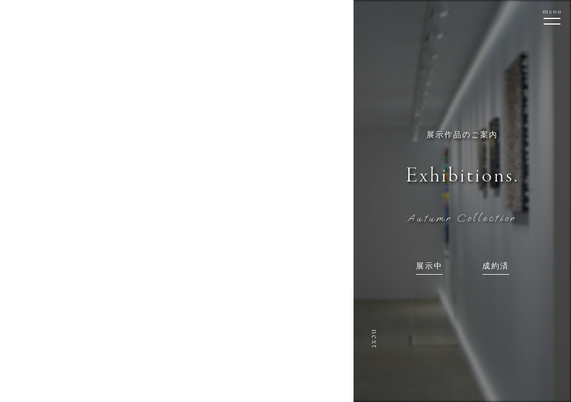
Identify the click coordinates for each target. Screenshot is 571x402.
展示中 (429, 266)
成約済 (495, 266)
